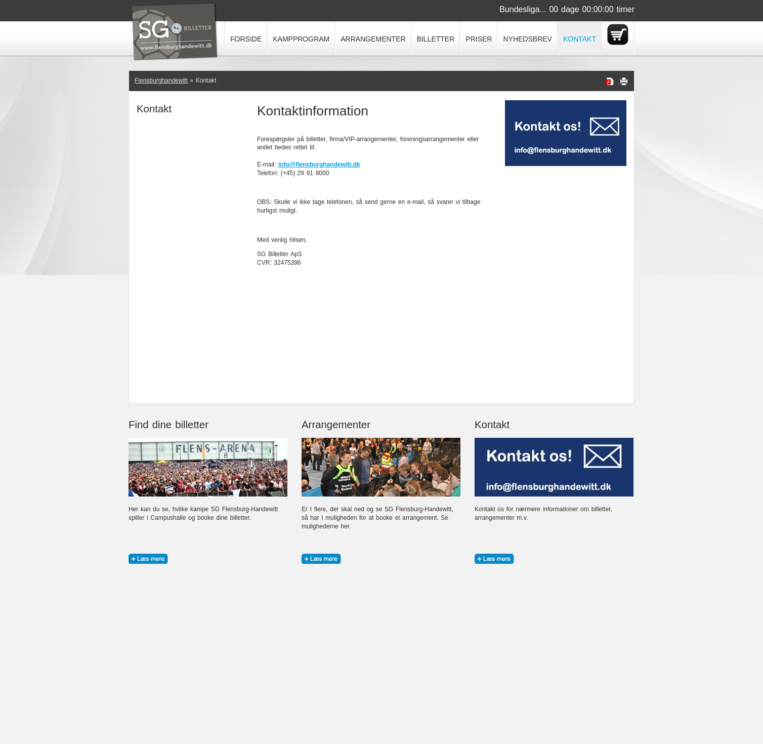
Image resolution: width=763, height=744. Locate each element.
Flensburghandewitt (161, 80)
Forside (246, 39)
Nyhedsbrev (527, 39)
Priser (478, 39)
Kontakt (579, 39)
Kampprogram (301, 39)
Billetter (436, 39)
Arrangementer (373, 39)
